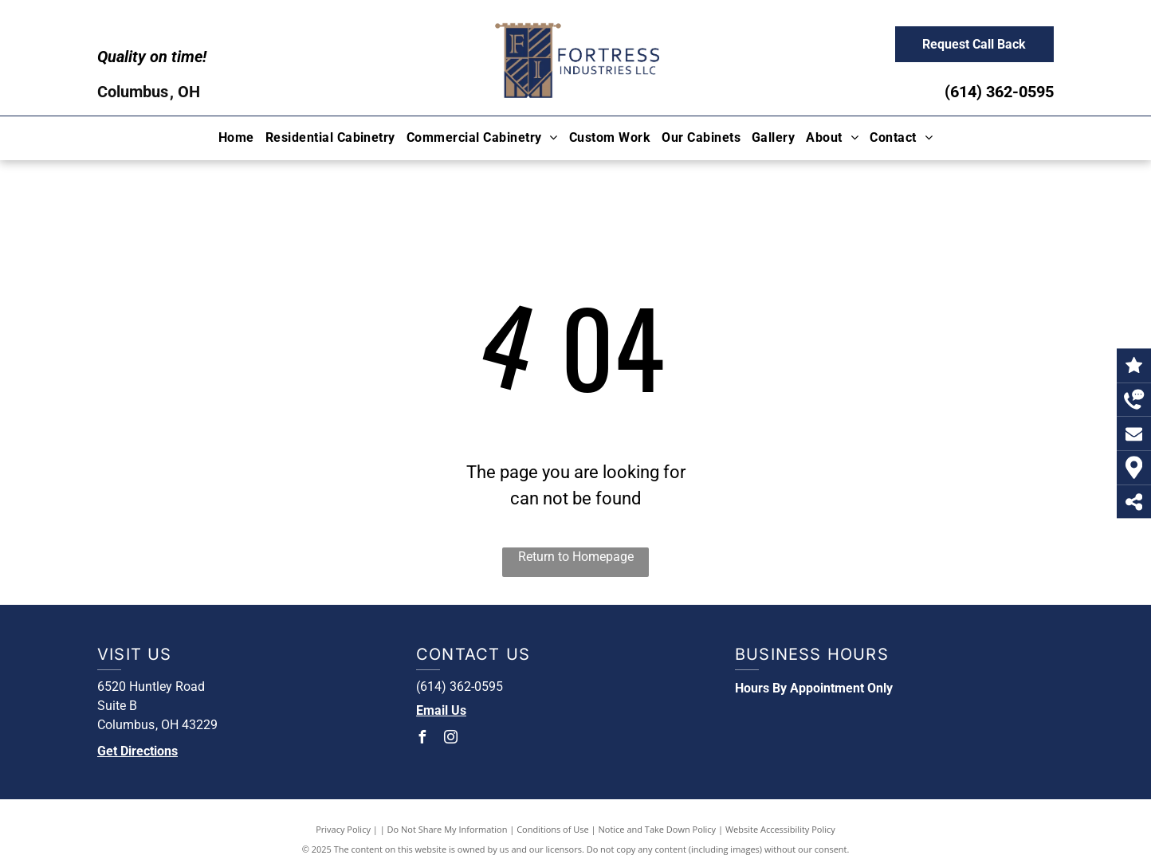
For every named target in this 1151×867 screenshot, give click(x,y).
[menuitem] (236, 137)
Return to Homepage (576, 556)
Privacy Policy (343, 829)
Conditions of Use (553, 829)
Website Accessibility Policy (780, 829)
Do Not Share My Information (447, 829)
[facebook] (422, 739)
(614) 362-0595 (999, 91)
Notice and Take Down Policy (658, 829)
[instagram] (451, 739)
